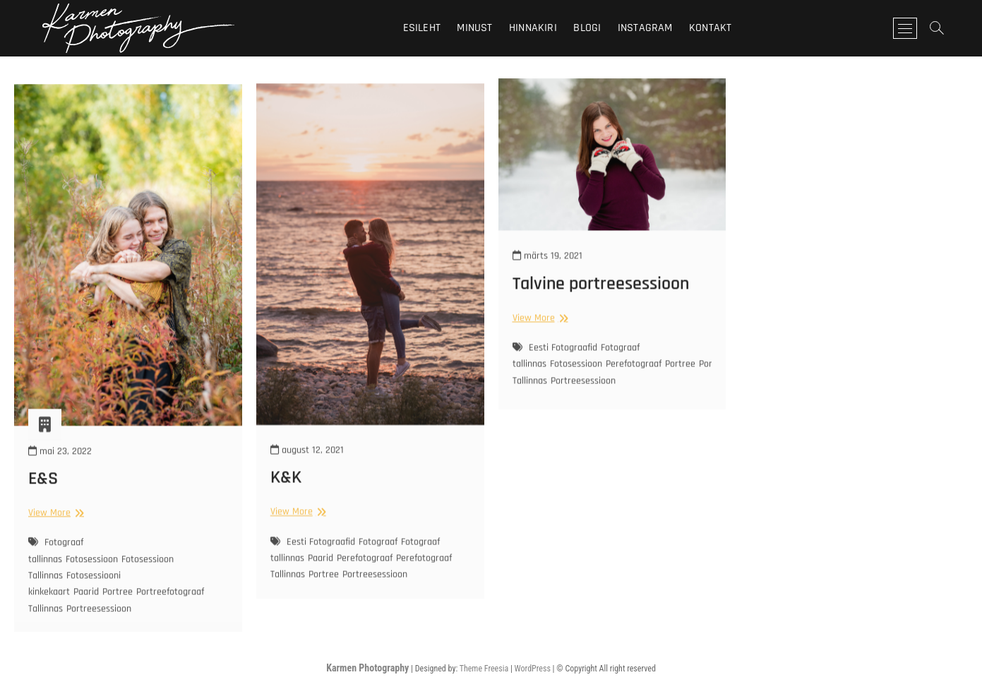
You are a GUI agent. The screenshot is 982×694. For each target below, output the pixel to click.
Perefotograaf (365, 572)
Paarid (86, 607)
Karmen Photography (367, 668)
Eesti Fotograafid (321, 556)
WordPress (533, 669)
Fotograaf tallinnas (55, 565)
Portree (117, 607)
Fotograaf (378, 556)
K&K (285, 492)
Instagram (645, 27)
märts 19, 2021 (547, 265)
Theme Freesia (484, 669)
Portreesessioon (98, 623)
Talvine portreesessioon (601, 292)
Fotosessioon (92, 574)
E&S (43, 493)
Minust (474, 27)
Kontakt (710, 27)
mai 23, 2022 (60, 466)
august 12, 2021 (307, 464)
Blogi (587, 27)
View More (54, 527)
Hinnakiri (533, 27)
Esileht (422, 27)
